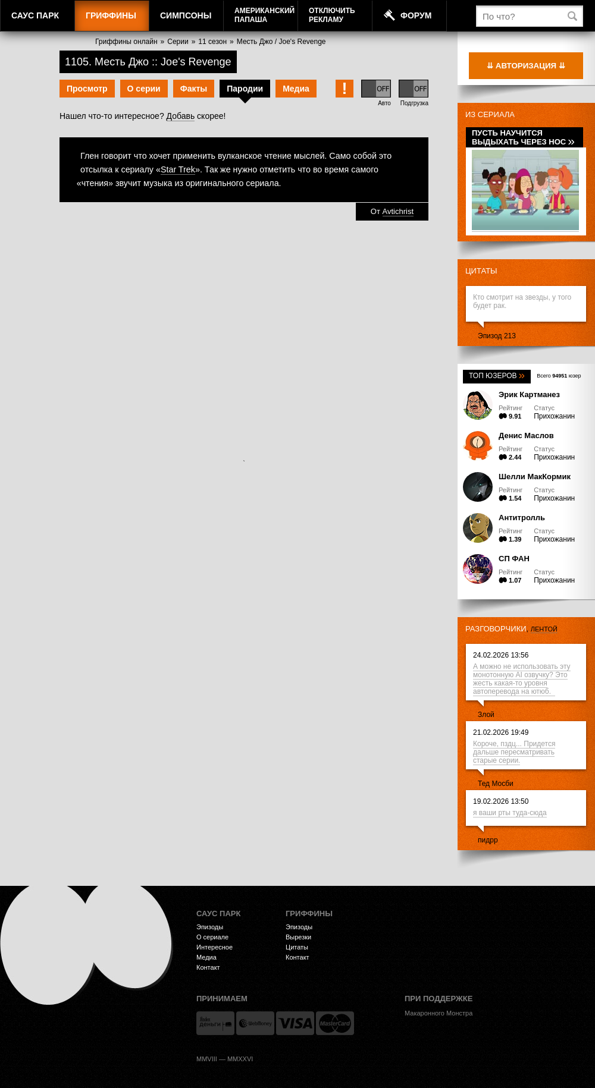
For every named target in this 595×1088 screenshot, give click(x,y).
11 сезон (212, 41)
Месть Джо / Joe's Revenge (281, 41)
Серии (177, 41)
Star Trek (178, 169)
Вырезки (298, 937)
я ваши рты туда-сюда (510, 813)
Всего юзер (559, 376)
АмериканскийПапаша (264, 15)
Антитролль (522, 517)
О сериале (212, 937)
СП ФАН (514, 558)
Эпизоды (209, 926)
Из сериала (490, 114)
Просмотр (87, 88)
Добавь (181, 116)
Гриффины (111, 15)
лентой (544, 629)
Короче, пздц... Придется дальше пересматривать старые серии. (514, 752)
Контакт (208, 967)
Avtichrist (398, 211)
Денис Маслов (526, 435)
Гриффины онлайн (126, 41)
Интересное (214, 947)
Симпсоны (185, 15)
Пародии (245, 88)
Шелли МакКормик (535, 476)
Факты (194, 88)
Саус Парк (35, 15)
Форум (415, 15)
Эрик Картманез (529, 394)
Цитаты (481, 270)
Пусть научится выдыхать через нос (523, 137)
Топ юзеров (497, 376)
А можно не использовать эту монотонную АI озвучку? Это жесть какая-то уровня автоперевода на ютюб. (522, 679)
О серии (144, 88)
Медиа (296, 88)
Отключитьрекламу (332, 15)
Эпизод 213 (497, 336)
